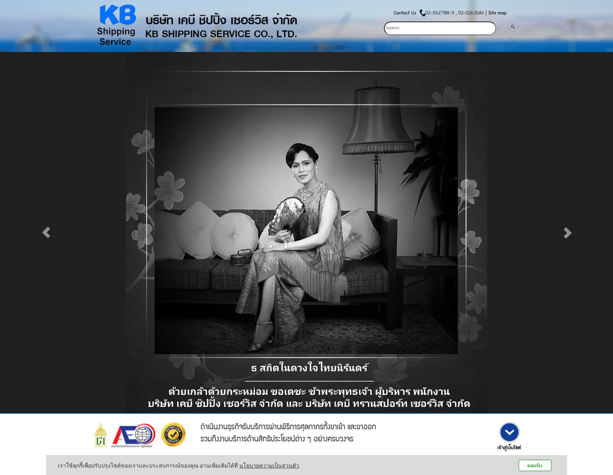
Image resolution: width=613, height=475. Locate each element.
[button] (46, 232)
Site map (497, 13)
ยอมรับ (534, 465)
